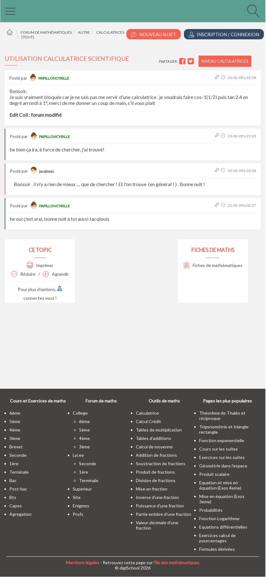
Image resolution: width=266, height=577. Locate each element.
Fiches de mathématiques (213, 265)
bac (13, 480)
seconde (18, 455)
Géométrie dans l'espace (223, 465)
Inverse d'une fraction (157, 497)
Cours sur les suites (218, 448)
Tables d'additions (153, 438)
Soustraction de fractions (160, 463)
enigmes (81, 505)
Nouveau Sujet (153, 34)
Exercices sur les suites (222, 457)
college (80, 413)
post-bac (18, 488)
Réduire (23, 274)
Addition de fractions (156, 455)
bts (12, 497)
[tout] (28, 37)
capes (15, 505)
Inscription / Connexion (224, 34)
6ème (14, 413)
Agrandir (56, 274)
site (77, 497)
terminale (19, 472)
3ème (14, 438)
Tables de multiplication (159, 429)
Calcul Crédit (148, 421)
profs (78, 514)
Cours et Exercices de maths (38, 400)
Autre (84, 32)
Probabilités (211, 510)
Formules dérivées (217, 549)
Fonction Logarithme (219, 518)
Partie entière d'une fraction (163, 514)
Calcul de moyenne (154, 446)
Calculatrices (110, 32)
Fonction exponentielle (221, 440)
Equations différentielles (223, 527)
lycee (78, 455)
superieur (82, 488)
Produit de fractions (155, 472)
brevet (16, 446)
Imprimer (40, 265)
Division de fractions (155, 480)
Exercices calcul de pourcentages (217, 538)
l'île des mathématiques (177, 562)
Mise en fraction (151, 488)
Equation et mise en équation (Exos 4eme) (220, 485)
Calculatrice (147, 413)
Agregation (20, 514)
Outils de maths (164, 400)
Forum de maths (101, 400)
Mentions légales (82, 562)
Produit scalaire (214, 474)
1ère (13, 463)
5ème (14, 421)
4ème (14, 429)
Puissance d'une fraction (160, 505)
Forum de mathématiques (46, 32)
